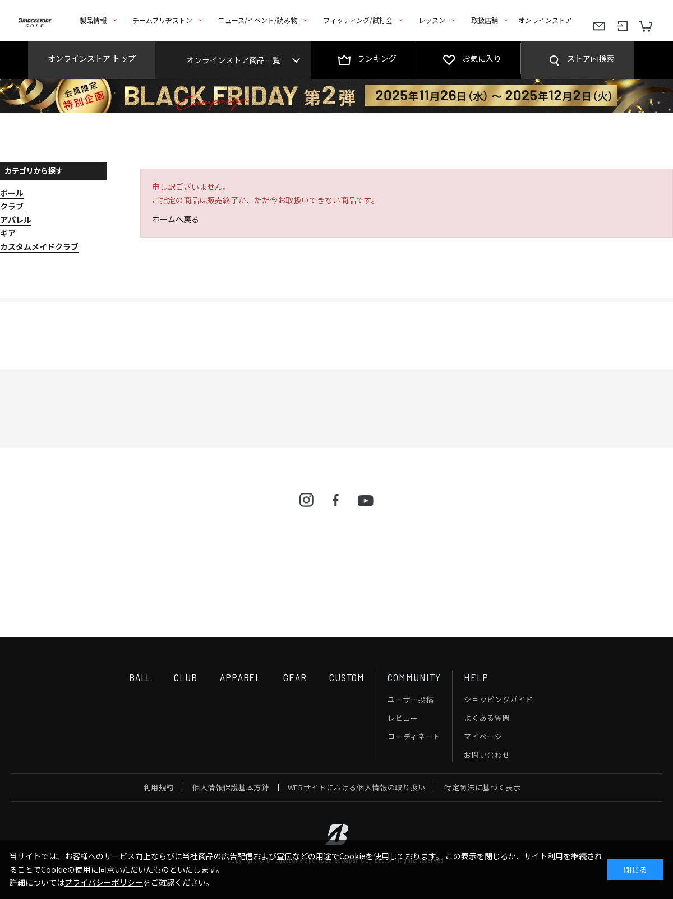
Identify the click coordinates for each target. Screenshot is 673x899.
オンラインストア (545, 20)
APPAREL (240, 677)
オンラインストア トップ (92, 58)
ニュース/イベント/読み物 (257, 20)
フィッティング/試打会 (358, 20)
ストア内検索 (590, 58)
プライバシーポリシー (103, 882)
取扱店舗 (484, 20)
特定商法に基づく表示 (482, 787)
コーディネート (414, 736)
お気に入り (481, 58)
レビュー (403, 717)
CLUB (185, 677)
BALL (140, 677)
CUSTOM (347, 677)
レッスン (431, 20)
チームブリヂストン (162, 20)
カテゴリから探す (33, 170)
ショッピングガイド (498, 699)
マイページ (483, 736)
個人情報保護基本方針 (230, 787)
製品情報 (93, 20)
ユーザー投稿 (411, 699)
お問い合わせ (487, 754)
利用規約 (159, 787)
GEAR (295, 677)
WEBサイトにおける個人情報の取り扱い (357, 787)
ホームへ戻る (175, 219)
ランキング (377, 58)
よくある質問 (487, 717)
